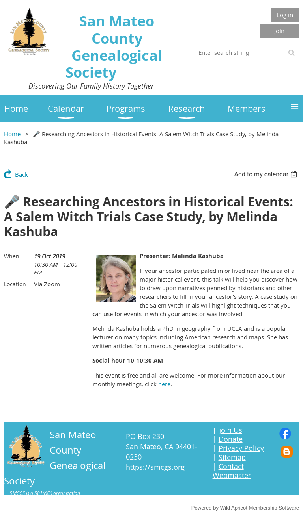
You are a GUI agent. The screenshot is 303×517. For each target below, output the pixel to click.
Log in (285, 15)
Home (12, 134)
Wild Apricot (233, 508)
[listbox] (266, 174)
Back (21, 174)
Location (15, 284)
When (11, 256)
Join (279, 31)
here (164, 384)
